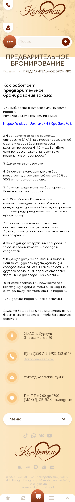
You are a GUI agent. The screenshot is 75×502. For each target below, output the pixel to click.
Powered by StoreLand (37, 487)
